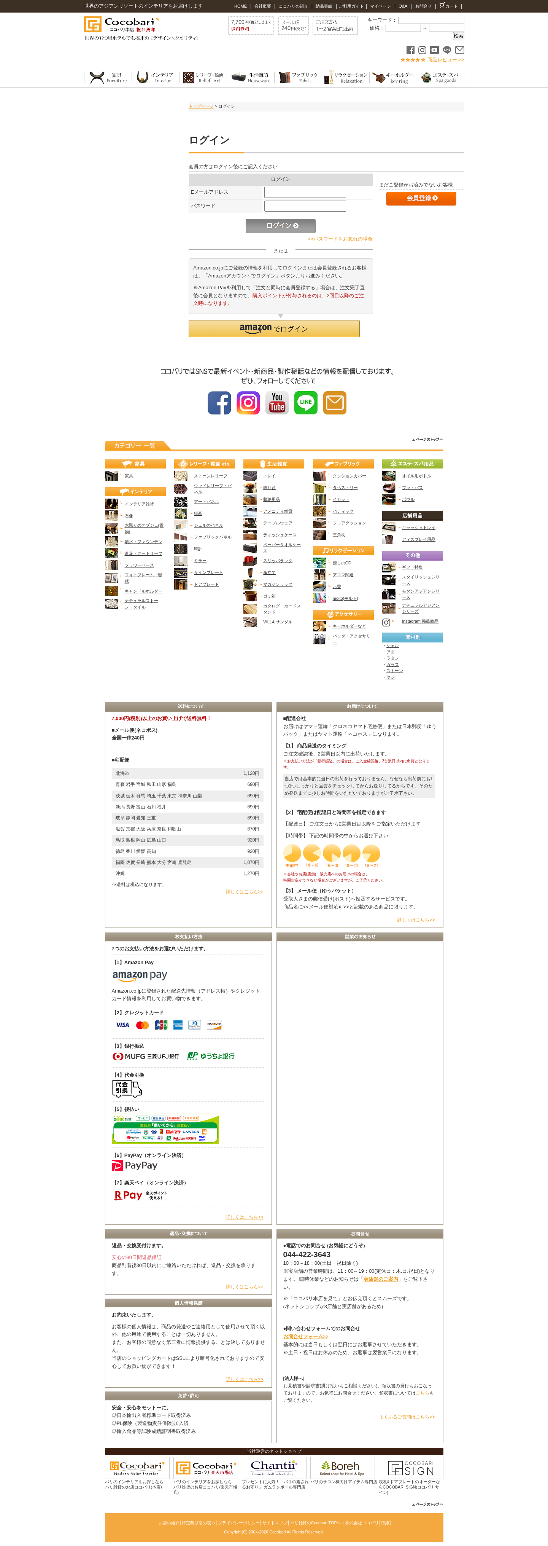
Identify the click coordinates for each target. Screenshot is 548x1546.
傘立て (269, 572)
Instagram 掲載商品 (420, 621)
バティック (343, 511)
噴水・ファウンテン (143, 541)
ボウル (408, 499)
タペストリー (345, 487)
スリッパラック (277, 560)
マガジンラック (277, 584)
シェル (392, 645)
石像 (129, 515)
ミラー (200, 560)
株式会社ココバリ (362, 1522)
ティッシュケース (280, 534)
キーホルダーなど (349, 626)
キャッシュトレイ (418, 527)
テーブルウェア (277, 523)
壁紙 (385, 1522)
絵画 (198, 513)
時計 (198, 549)
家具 (129, 475)
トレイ (269, 475)
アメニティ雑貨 (277, 511)
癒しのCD (342, 563)
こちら (422, 1393)
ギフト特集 (412, 567)
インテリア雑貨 (139, 504)
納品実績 (324, 6)
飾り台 (269, 487)
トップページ (201, 106)
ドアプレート (206, 584)
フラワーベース (139, 565)
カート (449, 5)
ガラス (392, 664)
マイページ (380, 6)
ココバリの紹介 (293, 6)
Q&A (402, 6)
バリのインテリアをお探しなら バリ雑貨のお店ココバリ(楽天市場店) (205, 1487)
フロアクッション (349, 523)
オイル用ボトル (416, 475)
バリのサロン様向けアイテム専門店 (343, 1481)
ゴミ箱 (269, 596)
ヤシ (390, 677)
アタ (390, 652)
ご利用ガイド (351, 6)
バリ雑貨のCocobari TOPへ (315, 1522)
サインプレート (208, 572)
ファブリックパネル (213, 537)
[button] (274, 328)
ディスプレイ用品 (418, 539)
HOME (240, 6)
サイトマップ (275, 1522)
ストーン (394, 670)
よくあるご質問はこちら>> (407, 1417)
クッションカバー (349, 475)
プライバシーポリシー (239, 1522)
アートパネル (206, 501)
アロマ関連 (343, 574)
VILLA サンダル (277, 622)
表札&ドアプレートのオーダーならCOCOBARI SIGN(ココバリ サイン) (409, 1487)
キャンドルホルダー (143, 591)
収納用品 (271, 499)
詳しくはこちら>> (244, 891)
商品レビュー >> (445, 59)
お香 (337, 586)
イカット (341, 499)
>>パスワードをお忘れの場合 (340, 239)
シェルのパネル (208, 525)
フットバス (412, 487)
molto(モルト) (345, 598)
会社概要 (262, 6)
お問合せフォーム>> (306, 1336)
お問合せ (423, 6)
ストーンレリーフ (210, 475)
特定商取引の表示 (198, 1522)
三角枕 (339, 534)
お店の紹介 (169, 1522)
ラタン (392, 658)
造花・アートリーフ (143, 553)
